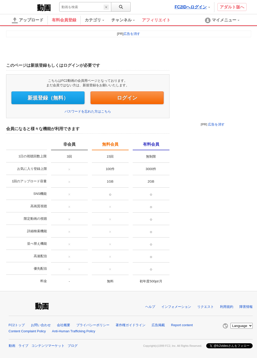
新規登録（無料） (48, 98)
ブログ (73, 346)
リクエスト (205, 307)
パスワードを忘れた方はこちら (88, 111)
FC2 (23, 7)
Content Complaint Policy (27, 331)
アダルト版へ (232, 7)
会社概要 (63, 325)
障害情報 (246, 307)
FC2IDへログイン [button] (192, 7)
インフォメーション (176, 307)
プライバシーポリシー (92, 325)
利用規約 (226, 307)
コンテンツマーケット (48, 346)
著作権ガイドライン (130, 325)
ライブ (23, 346)
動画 (12, 346)
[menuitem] (98, 20)
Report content (182, 325)
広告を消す (216, 124)
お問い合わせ (41, 325)
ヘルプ (150, 307)
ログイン (127, 98)
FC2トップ (17, 325)
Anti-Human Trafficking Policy (73, 331)
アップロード (27, 20)
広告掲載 (158, 325)
